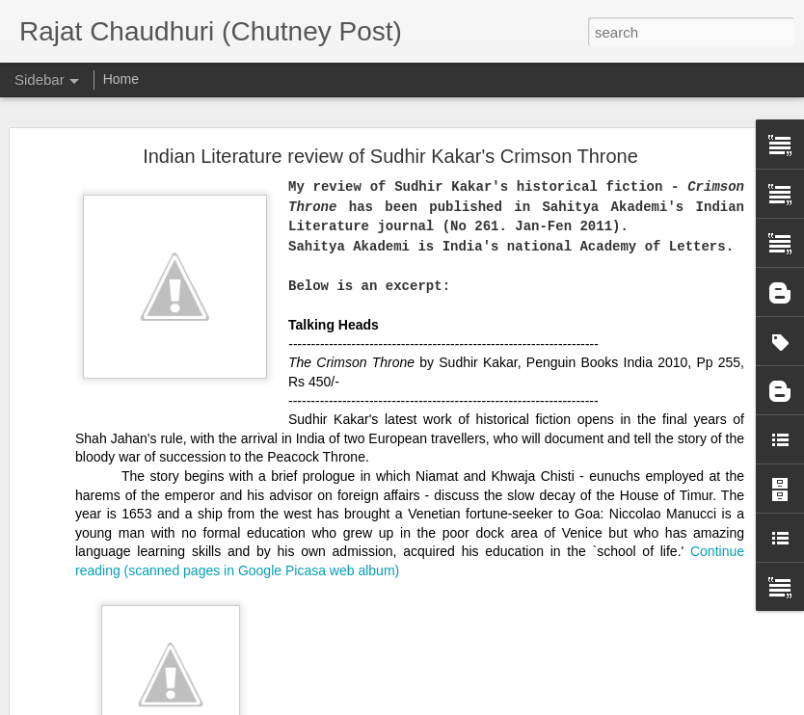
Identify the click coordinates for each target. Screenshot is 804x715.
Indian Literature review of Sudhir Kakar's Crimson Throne (390, 110)
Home (121, 79)
